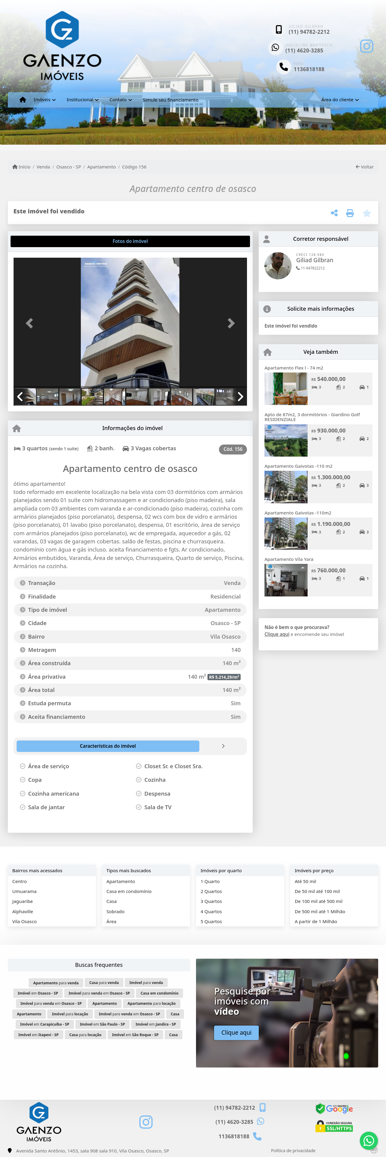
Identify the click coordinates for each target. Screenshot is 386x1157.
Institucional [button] (80, 99)
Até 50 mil (305, 881)
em (38, 993)
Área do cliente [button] (337, 99)
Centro (19, 881)
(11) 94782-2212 (309, 32)
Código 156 (134, 167)
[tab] (33, 241)
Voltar (365, 167)
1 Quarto (210, 881)
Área (111, 921)
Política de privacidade (293, 1150)
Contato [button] (118, 99)
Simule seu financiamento (170, 100)
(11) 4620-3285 (305, 50)
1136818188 (309, 69)
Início (21, 167)
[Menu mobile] (23, 99)
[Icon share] (366, 46)
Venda (43, 167)
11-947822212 (310, 268)
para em (99, 993)
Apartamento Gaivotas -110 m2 (298, 466)
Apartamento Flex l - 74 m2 (293, 368)
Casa (111, 901)
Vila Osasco (24, 921)
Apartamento (101, 167)
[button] (31, 323)
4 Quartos (211, 911)
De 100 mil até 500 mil (318, 901)
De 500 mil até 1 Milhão (320, 911)
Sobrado (115, 911)
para (56, 983)
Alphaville (22, 911)
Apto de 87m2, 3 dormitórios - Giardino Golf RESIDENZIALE (312, 417)
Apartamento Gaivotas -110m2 (297, 513)
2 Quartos (211, 891)
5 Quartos (211, 921)
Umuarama (24, 891)
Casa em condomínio (129, 891)
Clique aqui (277, 634)
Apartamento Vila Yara (288, 559)
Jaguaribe (22, 901)
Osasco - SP (68, 167)
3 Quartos (211, 901)
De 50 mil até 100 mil (317, 891)
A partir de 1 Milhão (316, 921)
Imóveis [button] (42, 99)
